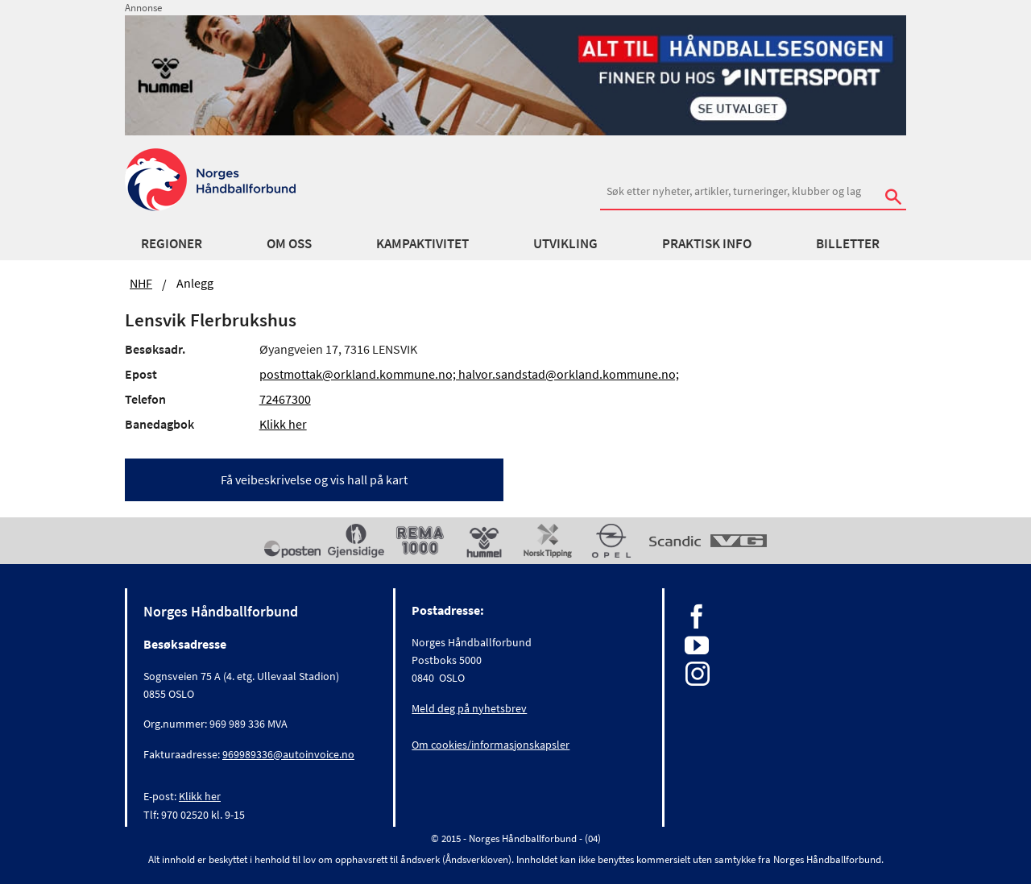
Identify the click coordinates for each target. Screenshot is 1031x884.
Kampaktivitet (422, 243)
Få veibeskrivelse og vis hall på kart (314, 479)
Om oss (289, 243)
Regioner (171, 243)
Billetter (848, 243)
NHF (141, 283)
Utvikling (565, 243)
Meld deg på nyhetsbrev (469, 708)
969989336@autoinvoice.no (288, 754)
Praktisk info (707, 243)
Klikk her (283, 424)
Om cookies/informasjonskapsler (490, 744)
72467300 (285, 399)
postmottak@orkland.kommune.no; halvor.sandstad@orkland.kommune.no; (469, 374)
